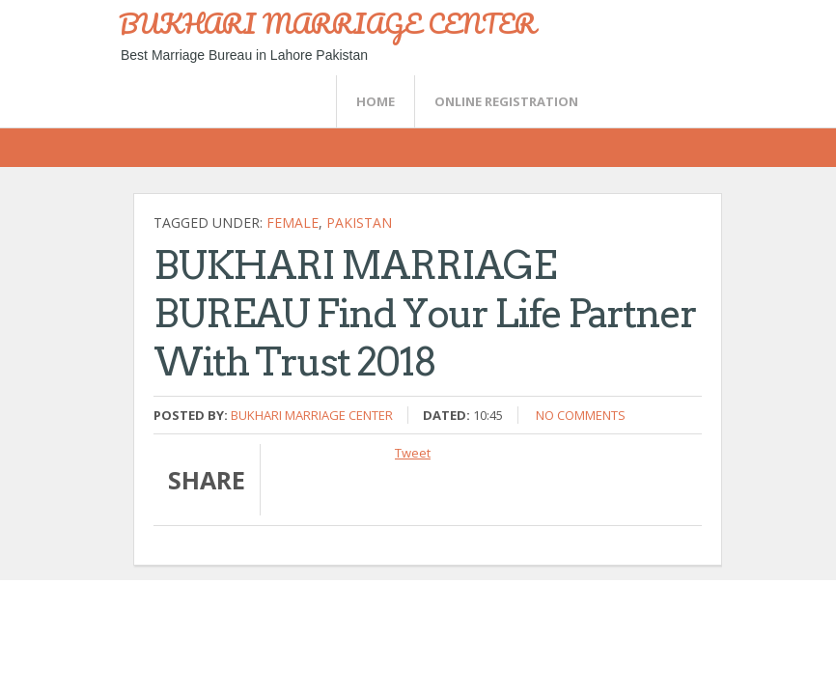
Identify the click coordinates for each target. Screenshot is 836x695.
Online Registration (506, 101)
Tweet (413, 452)
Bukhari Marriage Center (312, 415)
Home (375, 101)
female (292, 222)
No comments (581, 415)
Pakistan (359, 222)
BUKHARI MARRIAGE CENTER (327, 23)
